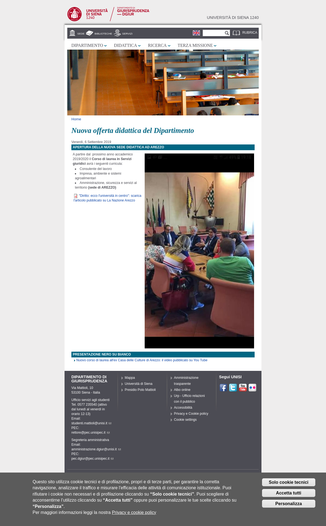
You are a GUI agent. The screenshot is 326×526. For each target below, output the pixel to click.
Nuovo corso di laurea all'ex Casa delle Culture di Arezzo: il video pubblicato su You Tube (141, 360)
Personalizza (288, 506)
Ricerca (157, 45)
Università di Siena (138, 384)
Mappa (130, 378)
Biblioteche (103, 33)
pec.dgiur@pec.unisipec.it (92, 458)
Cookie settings (185, 420)
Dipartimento (87, 45)
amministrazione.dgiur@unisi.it (96, 449)
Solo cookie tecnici (288, 485)
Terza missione (195, 45)
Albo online (182, 390)
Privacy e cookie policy (134, 515)
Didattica (125, 45)
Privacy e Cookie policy (191, 414)
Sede (81, 33)
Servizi (127, 33)
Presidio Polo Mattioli (140, 390)
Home (76, 119)
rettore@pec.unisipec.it (90, 432)
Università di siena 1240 (233, 17)
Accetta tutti (288, 495)
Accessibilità (183, 408)
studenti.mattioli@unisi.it (91, 423)
